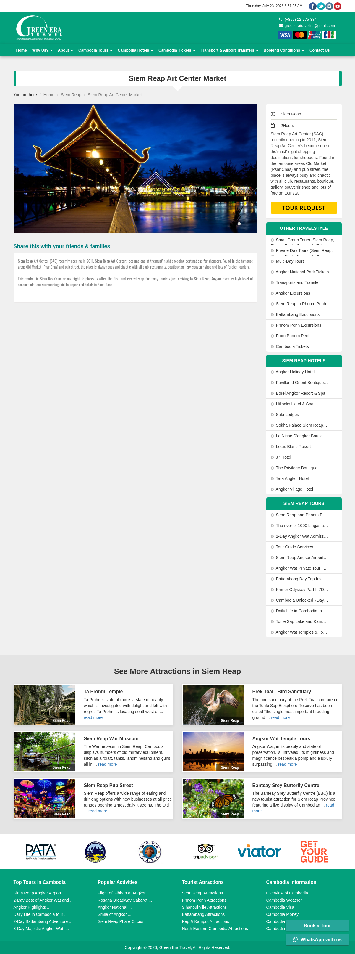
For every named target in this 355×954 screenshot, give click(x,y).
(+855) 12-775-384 (298, 19)
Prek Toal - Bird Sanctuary (281, 691)
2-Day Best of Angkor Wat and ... (44, 900)
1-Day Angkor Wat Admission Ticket (299, 536)
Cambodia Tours (95, 50)
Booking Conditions (284, 50)
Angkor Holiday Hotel (293, 372)
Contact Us (319, 50)
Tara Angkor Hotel (290, 478)
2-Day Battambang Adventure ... (43, 921)
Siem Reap (71, 94)
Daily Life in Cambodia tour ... (41, 914)
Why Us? (42, 50)
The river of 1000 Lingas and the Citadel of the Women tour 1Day (299, 525)
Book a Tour (317, 925)
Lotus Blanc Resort (291, 446)
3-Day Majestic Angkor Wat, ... (41, 928)
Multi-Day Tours (288, 261)
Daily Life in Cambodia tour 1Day (299, 610)
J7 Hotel (281, 457)
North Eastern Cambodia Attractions (215, 928)
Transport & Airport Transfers (229, 50)
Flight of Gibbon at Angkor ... (124, 893)
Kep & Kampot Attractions (205, 921)
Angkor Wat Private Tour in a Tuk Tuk (299, 568)
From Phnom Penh (291, 335)
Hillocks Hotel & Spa (292, 403)
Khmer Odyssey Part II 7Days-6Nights (299, 589)
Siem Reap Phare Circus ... (123, 921)
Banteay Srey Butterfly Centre (286, 785)
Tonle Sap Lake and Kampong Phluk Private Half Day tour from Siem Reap (299, 621)
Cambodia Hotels (135, 50)
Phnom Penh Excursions (296, 325)
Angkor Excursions (290, 293)
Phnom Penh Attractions (204, 900)
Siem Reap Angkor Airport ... (40, 893)
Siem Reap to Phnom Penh (298, 303)
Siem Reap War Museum (111, 738)
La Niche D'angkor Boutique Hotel (299, 435)
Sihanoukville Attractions (204, 907)
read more (93, 717)
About (65, 50)
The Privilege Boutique (294, 467)
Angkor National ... (115, 907)
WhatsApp (317, 939)
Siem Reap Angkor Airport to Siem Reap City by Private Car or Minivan (299, 557)
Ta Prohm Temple (103, 691)
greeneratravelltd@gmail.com (307, 25)
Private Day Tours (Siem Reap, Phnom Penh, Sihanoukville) (302, 253)
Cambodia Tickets (176, 50)
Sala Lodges (285, 414)
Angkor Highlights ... (32, 907)
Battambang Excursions (295, 314)
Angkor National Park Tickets (300, 271)
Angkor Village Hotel (292, 489)
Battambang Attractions (203, 914)
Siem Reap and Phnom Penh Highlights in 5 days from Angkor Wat (299, 515)
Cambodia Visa (280, 907)
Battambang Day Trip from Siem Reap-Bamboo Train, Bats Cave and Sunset (299, 578)
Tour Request (304, 208)
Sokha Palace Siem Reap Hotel (299, 425)
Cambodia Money (282, 914)
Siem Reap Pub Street (108, 785)
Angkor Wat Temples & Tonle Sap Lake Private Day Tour (299, 632)
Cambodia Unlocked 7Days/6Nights (299, 600)
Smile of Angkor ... (115, 914)
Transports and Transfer (295, 282)
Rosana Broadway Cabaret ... (125, 900)
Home (21, 50)
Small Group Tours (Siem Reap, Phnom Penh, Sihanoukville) (302, 242)
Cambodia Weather (284, 900)
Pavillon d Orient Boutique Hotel (299, 382)
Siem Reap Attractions (202, 893)
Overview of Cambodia (287, 893)
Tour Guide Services (292, 547)
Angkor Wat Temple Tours (281, 738)
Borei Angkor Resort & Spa (298, 393)
